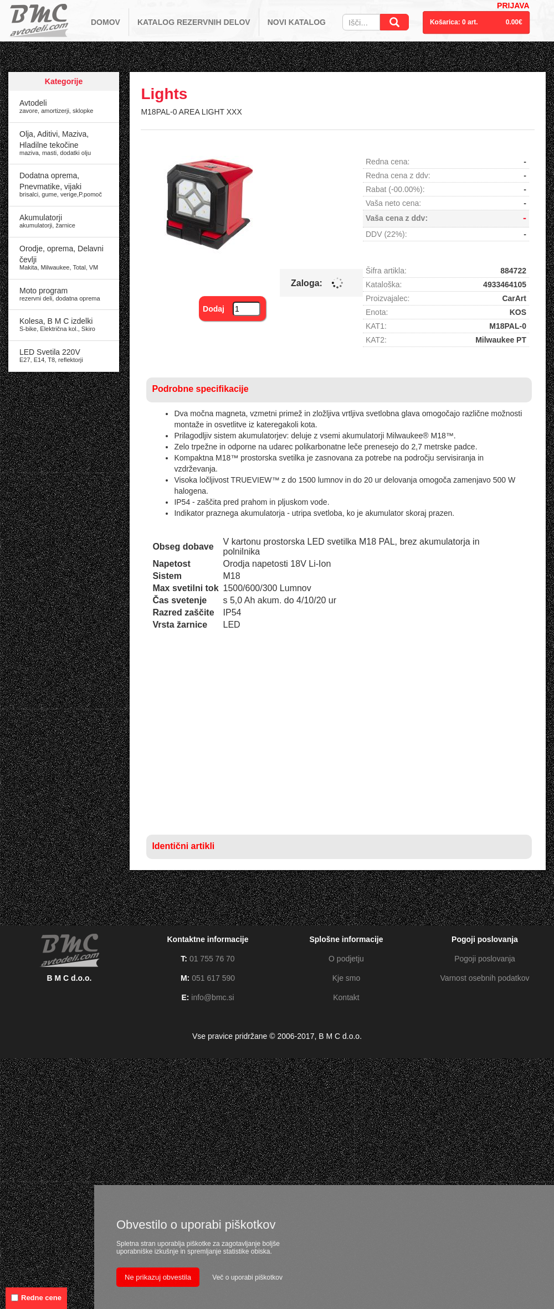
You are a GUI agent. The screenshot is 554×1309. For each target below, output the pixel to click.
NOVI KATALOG (297, 22)
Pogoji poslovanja (484, 958)
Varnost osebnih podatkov (485, 978)
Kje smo (346, 978)
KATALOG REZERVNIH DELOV (193, 22)
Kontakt (346, 997)
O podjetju (346, 958)
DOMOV (105, 22)
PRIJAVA (513, 5)
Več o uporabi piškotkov (247, 1277)
